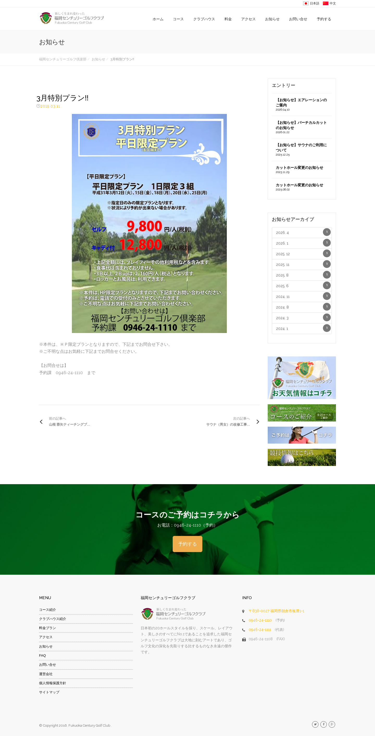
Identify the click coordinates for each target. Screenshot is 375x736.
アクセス (248, 19)
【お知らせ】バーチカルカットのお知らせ (302, 127)
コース (178, 19)
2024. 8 (303, 307)
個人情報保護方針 (52, 683)
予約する (324, 19)
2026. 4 (303, 232)
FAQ (42, 655)
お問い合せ (298, 19)
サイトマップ (49, 692)
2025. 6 (303, 285)
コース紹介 (47, 610)
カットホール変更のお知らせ (302, 169)
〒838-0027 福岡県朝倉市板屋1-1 (276, 611)
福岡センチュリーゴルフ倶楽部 (62, 59)
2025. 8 (303, 275)
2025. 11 (303, 264)
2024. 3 (303, 317)
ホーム (158, 19)
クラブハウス (204, 19)
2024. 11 (303, 296)
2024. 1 (303, 328)
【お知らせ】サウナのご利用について (302, 150)
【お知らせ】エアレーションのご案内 (302, 105)
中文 (333, 3)
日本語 (314, 3)
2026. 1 (303, 243)
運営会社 (46, 674)
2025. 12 (303, 253)
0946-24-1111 (260, 630)
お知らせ (272, 19)
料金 (228, 19)
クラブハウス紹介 (52, 619)
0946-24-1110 (260, 620)
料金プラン (47, 628)
